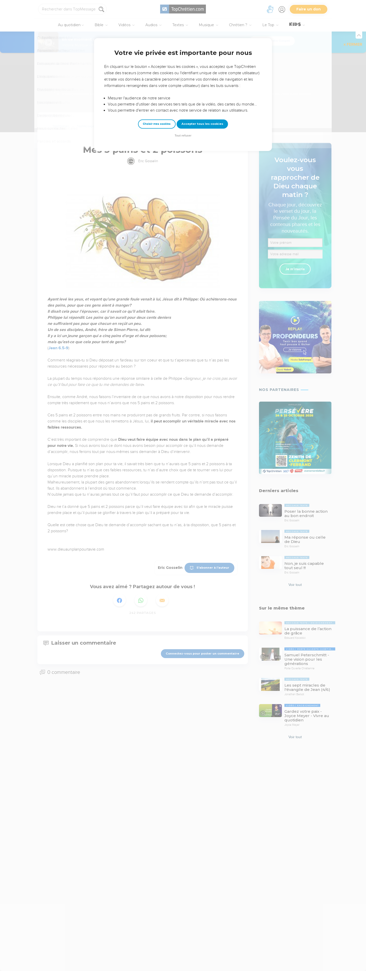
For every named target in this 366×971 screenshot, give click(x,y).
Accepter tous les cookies (202, 124)
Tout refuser (183, 135)
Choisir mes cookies (157, 124)
